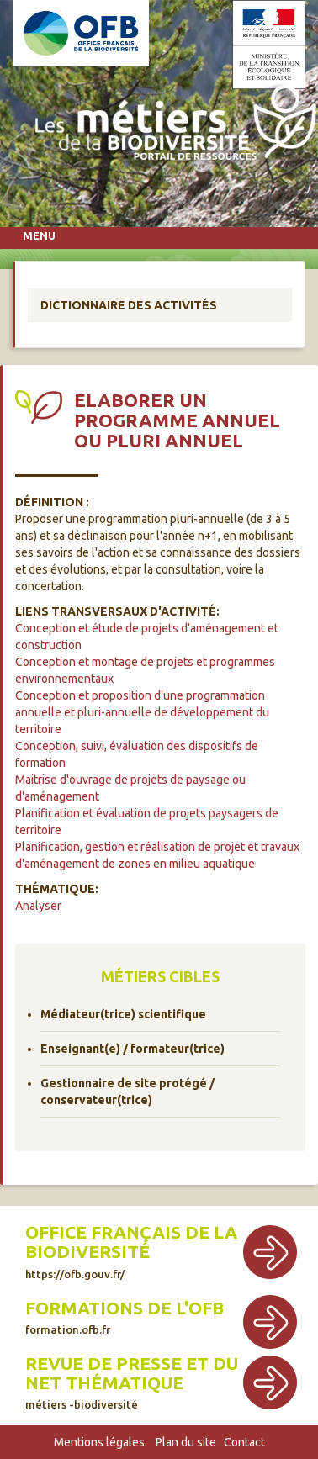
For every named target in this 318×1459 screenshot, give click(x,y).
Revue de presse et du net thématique (131, 1382)
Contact (244, 1442)
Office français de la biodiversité (131, 1251)
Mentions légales (99, 1442)
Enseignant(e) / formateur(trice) (132, 1048)
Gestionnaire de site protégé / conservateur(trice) (127, 1091)
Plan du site (186, 1442)
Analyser (38, 905)
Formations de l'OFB (124, 1316)
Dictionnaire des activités (128, 305)
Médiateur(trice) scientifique (123, 1014)
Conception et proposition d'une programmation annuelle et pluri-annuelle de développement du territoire (142, 712)
